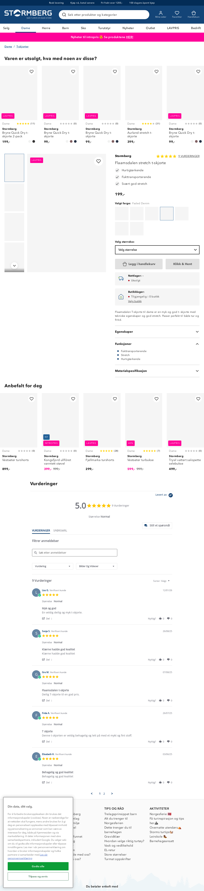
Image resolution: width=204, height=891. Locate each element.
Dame (25, 28)
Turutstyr (104, 28)
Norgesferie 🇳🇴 (160, 796)
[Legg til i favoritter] (31, 72)
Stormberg (123, 156)
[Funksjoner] (157, 325)
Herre (46, 28)
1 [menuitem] (100, 775)
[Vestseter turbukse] (143, 415)
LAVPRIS (173, 28)
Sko (83, 28)
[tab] (157, 507)
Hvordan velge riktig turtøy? (124, 823)
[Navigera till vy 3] (14, 227)
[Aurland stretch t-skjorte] (143, 107)
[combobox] (52, 547)
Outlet (150, 28)
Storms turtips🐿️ (161, 814)
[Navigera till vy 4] (14, 257)
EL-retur (109, 832)
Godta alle (38, 866)
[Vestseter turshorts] (18, 415)
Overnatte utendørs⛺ (166, 809)
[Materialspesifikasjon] (157, 352)
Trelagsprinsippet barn (120, 796)
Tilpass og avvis (38, 876)
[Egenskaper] (157, 313)
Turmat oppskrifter (117, 841)
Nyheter (128, 28)
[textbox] (171, 564)
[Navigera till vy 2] (14, 198)
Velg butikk (135, 282)
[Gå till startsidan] (28, 15)
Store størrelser (115, 836)
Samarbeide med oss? (75, 836)
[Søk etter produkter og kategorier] (105, 14)
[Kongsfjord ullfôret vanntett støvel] (60, 415)
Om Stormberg (70, 796)
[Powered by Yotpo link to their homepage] (164, 477)
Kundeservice (23, 796)
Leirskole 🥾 (158, 818)
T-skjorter (22, 47)
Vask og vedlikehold (118, 827)
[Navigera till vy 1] (14, 168)
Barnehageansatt (162, 823)
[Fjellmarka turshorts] (102, 415)
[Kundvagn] (194, 14)
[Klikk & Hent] (183, 245)
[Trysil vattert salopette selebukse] (185, 415)
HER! (129, 37)
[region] (38, 842)
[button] (47, 600)
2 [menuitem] (104, 775)
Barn (65, 28)
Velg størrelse (158, 231)
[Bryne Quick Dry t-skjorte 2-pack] (18, 107)
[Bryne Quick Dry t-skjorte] (60, 107)
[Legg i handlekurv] (139, 245)
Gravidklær (112, 818)
